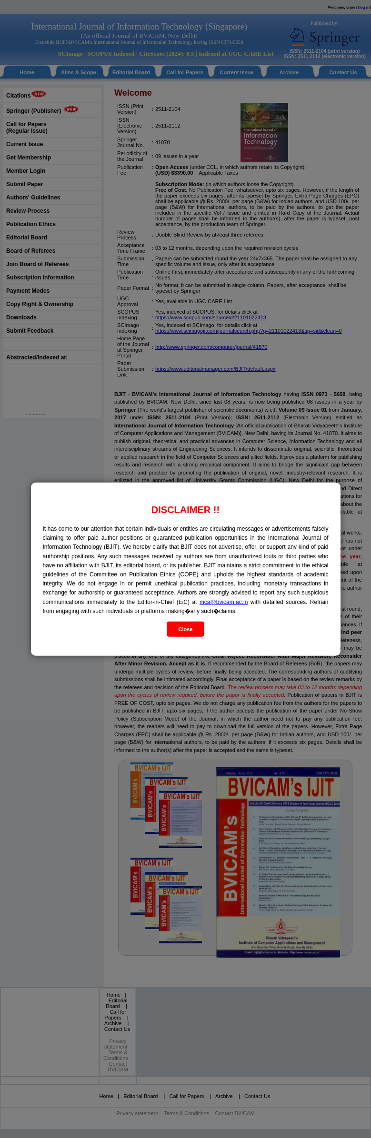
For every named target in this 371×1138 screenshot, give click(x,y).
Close (186, 629)
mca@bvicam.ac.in (224, 601)
